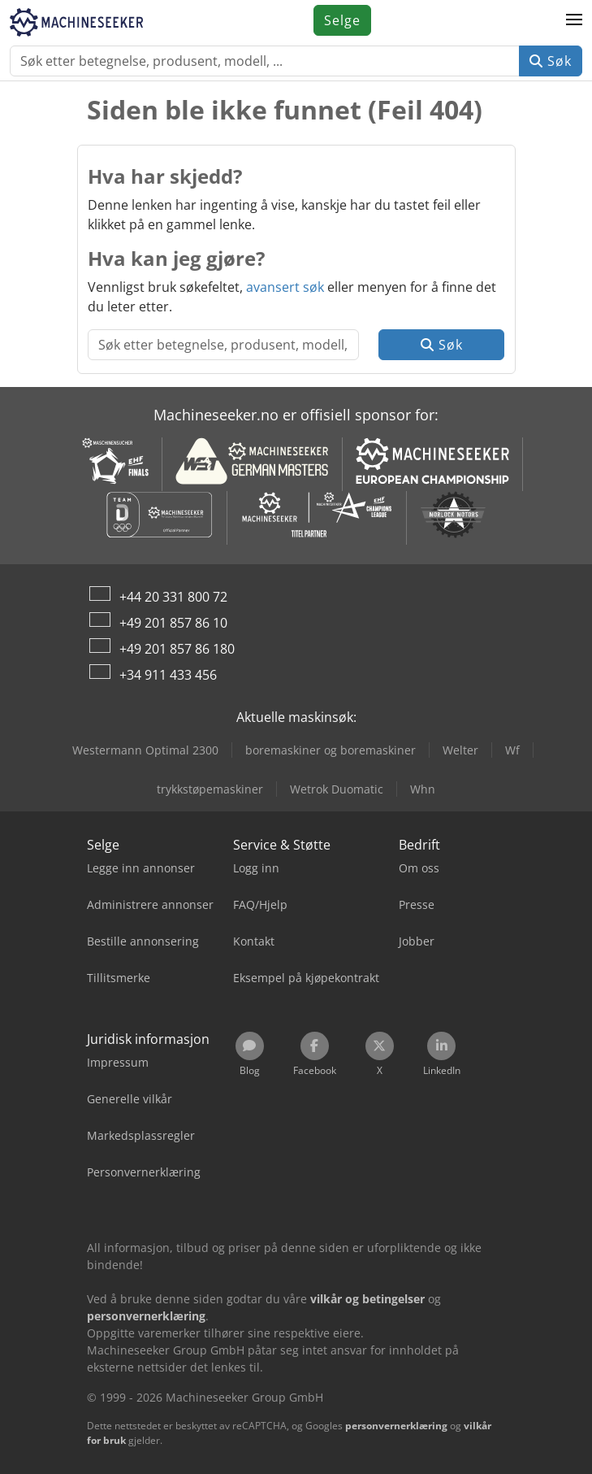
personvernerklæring (396, 1426)
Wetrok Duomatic (336, 789)
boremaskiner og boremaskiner (330, 750)
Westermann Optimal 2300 (145, 750)
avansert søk (285, 287)
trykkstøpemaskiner (210, 789)
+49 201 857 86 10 (173, 623)
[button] (574, 20)
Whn (422, 789)
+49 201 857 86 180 (177, 649)
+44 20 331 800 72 (173, 597)
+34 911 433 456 (168, 675)
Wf (512, 750)
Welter (460, 750)
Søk (550, 61)
